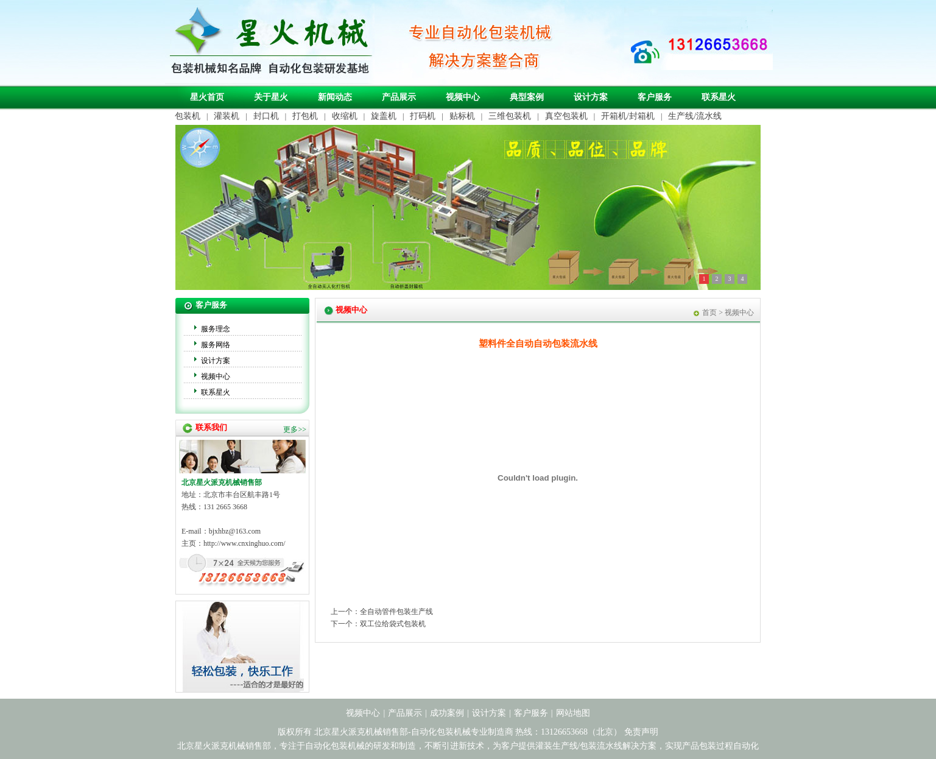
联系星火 (719, 97)
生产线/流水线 (695, 116)
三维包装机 (509, 116)
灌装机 (226, 116)
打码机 (422, 116)
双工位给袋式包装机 (393, 624)
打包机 (305, 116)
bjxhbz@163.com (235, 531)
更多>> (294, 429)
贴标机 (462, 116)
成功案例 (447, 713)
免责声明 (641, 731)
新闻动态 (335, 97)
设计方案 (591, 97)
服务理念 (215, 329)
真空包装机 (566, 116)
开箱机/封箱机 (628, 116)
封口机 (266, 116)
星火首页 (207, 97)
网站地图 (573, 713)
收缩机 (344, 116)
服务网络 (215, 345)
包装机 (187, 116)
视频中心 (463, 97)
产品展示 (399, 97)
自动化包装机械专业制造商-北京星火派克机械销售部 (270, 42)
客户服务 (655, 97)
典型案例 (527, 97)
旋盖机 (383, 116)
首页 (709, 312)
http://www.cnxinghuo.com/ (244, 543)
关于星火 (271, 97)
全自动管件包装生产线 (396, 611)
